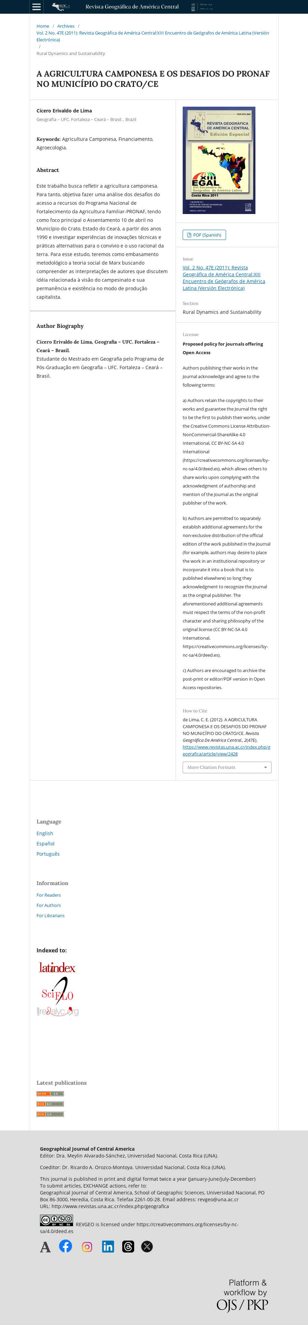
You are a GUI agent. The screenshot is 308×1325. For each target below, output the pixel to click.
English (45, 833)
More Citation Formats (211, 767)
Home (43, 26)
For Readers (49, 895)
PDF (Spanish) (206, 235)
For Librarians (51, 915)
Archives (65, 26)
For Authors (49, 905)
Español (46, 843)
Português (48, 854)
